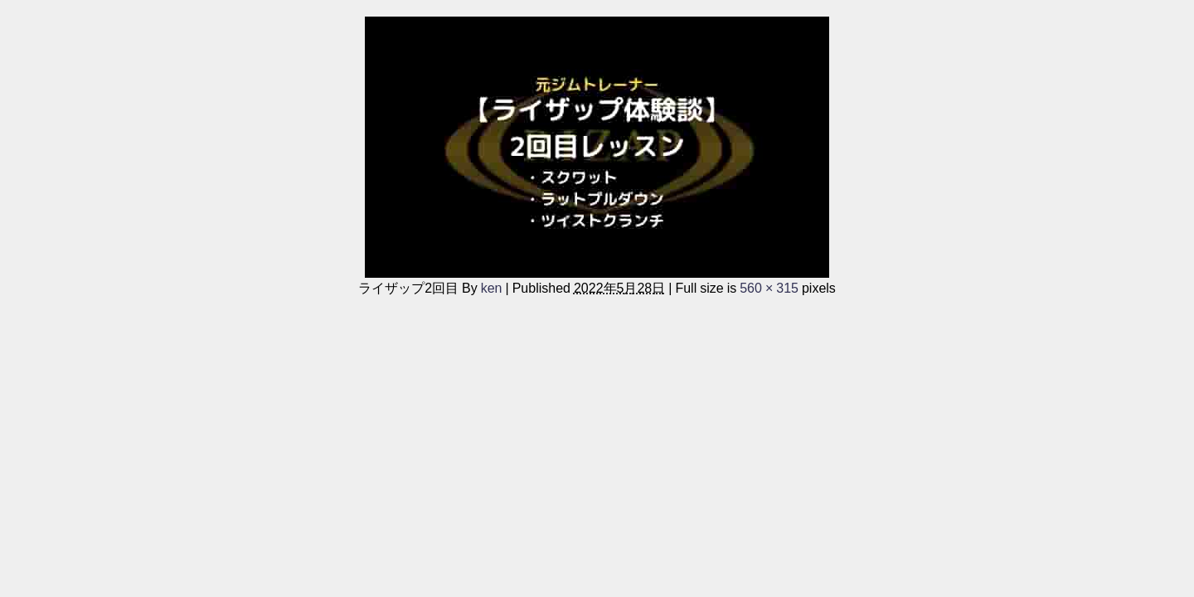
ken (491, 287)
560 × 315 (769, 287)
